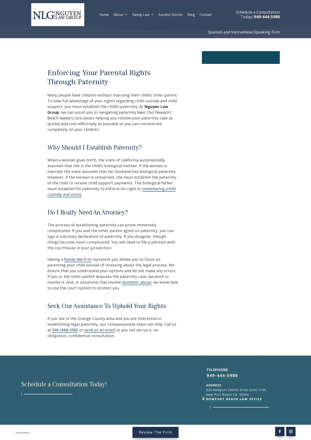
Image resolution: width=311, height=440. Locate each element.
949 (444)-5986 (65, 329)
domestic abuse (136, 282)
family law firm (77, 259)
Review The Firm (155, 432)
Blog (191, 15)
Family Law (140, 15)
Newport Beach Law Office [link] (234, 399)
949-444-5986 (222, 375)
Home (104, 15)
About (118, 15)
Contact (206, 15)
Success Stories (170, 15)
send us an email (99, 329)
